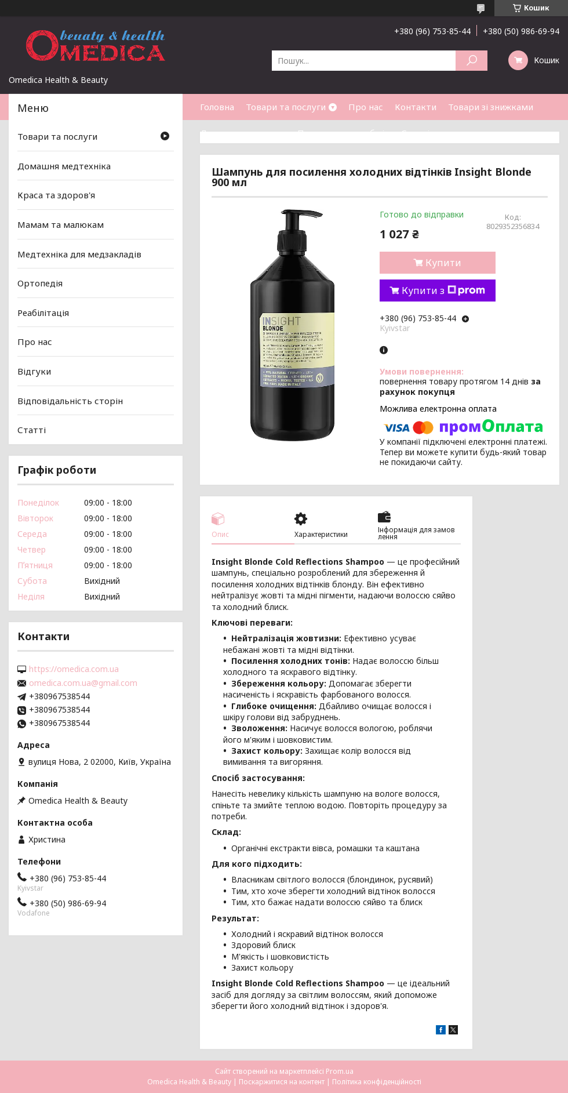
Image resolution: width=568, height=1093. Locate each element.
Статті (415, 133)
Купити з (443, 290)
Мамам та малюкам (60, 224)
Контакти (415, 106)
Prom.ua (340, 1071)
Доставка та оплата (243, 133)
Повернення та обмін (343, 133)
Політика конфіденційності (376, 1082)
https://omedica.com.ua (74, 669)
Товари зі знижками (490, 106)
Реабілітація (43, 312)
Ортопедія (40, 283)
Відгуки (34, 371)
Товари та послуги (286, 106)
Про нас (365, 106)
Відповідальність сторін (70, 400)
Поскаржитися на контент (282, 1082)
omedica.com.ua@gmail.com (83, 683)
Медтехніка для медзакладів (79, 253)
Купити (443, 262)
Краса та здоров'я (56, 195)
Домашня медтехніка (64, 166)
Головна (217, 106)
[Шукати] (471, 60)
